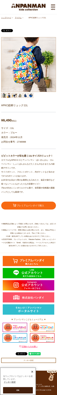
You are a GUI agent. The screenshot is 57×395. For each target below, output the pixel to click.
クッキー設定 (29, 360)
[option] (28, 64)
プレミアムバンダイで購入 (28, 205)
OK (17, 391)
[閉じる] (32, 372)
